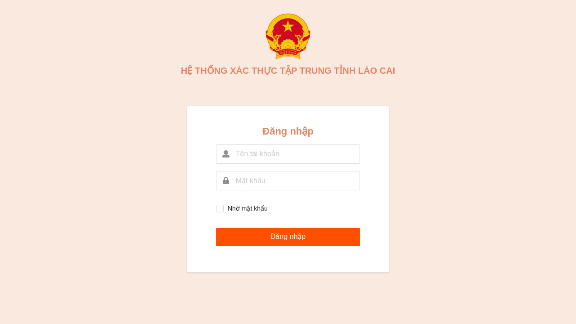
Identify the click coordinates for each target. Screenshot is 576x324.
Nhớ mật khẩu (248, 208)
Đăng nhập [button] (288, 236)
